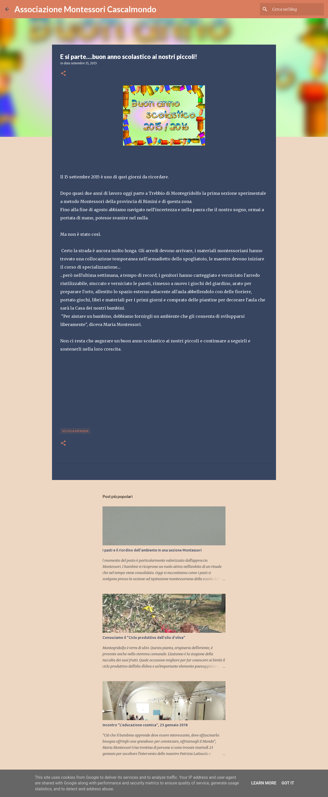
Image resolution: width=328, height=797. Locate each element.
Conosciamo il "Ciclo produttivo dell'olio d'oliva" (143, 638)
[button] (63, 73)
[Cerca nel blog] (297, 9)
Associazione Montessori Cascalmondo (85, 9)
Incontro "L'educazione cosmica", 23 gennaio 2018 (145, 725)
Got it (287, 783)
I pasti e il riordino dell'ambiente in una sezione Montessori (152, 550)
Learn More (263, 783)
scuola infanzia (75, 431)
